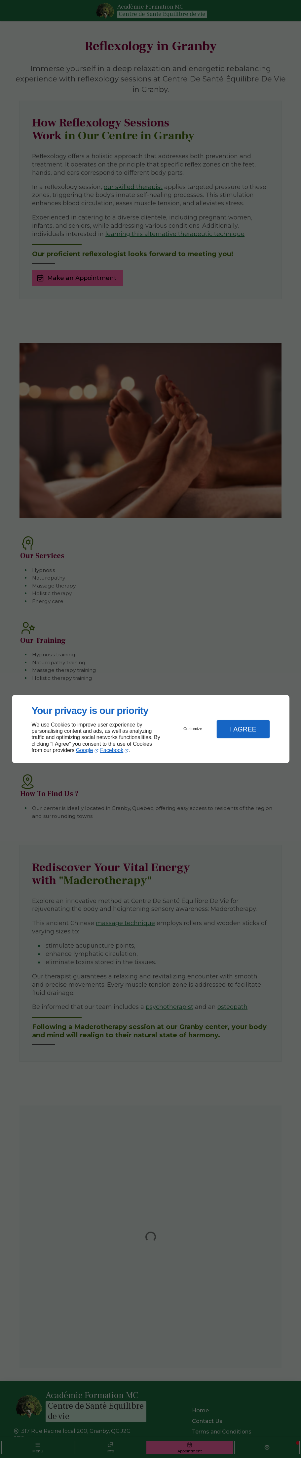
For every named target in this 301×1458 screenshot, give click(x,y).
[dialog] (150, 729)
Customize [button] (192, 729)
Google (84, 750)
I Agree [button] (243, 729)
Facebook (111, 750)
